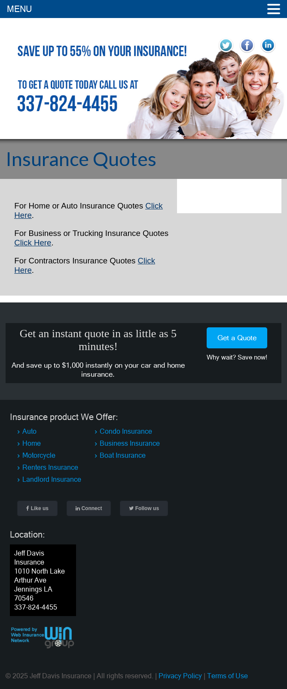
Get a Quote (236, 337)
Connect (89, 508)
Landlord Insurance (51, 479)
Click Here (32, 242)
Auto (29, 431)
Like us (37, 508)
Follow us (144, 508)
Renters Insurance (50, 467)
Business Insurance (130, 443)
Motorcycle (38, 455)
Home (31, 443)
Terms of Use (227, 676)
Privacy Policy (180, 676)
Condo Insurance (126, 431)
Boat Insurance (123, 455)
